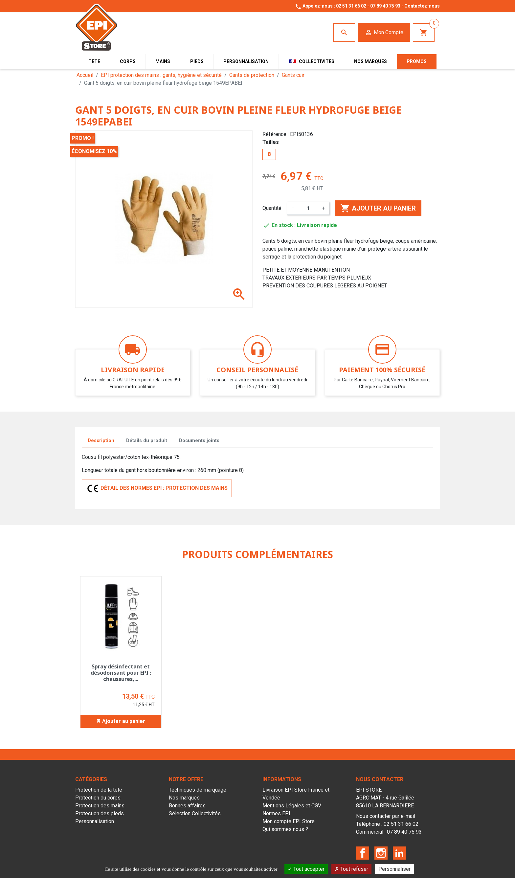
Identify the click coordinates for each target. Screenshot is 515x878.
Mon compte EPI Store (288, 821)
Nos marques (184, 798)
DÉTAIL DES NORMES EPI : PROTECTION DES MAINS (157, 488)
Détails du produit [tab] (146, 440)
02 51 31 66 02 (351, 6)
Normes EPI (276, 813)
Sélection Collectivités (195, 813)
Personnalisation (94, 821)
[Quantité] (308, 208)
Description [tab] (101, 440)
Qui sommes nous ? (285, 829)
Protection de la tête (98, 790)
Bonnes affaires (187, 805)
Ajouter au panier (378, 208)
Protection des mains (99, 805)
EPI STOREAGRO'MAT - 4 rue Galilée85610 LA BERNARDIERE (385, 798)
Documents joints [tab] (199, 440)
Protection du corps (98, 798)
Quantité (271, 208)
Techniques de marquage (197, 790)
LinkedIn (399, 853)
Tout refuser (351, 869)
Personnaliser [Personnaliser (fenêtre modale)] (394, 869)
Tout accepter (306, 869)
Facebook (362, 853)
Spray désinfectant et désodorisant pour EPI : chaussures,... (121, 673)
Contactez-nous (422, 6)
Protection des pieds (99, 813)
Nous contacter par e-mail (385, 816)
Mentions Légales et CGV (291, 805)
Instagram (381, 853)
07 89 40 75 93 (385, 6)
